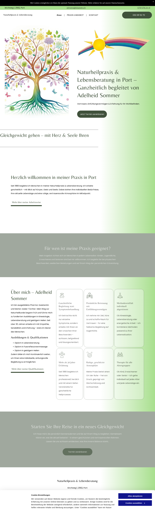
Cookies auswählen (39, 504)
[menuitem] (59, 15)
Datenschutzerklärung (41, 498)
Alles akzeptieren (135, 478)
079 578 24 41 (144, 7)
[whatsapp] (12, 109)
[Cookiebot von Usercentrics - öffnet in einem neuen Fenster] (15, 504)
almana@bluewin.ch (76, 7)
